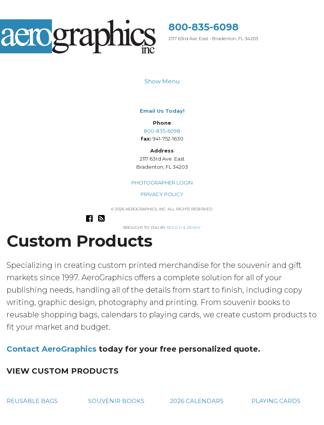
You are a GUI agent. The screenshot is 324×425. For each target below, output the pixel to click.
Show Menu (162, 81)
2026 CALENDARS (197, 401)
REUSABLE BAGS (32, 401)
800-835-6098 (203, 27)
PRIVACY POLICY (162, 194)
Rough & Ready (184, 227)
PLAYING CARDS (275, 401)
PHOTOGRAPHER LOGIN (162, 182)
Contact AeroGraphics (52, 349)
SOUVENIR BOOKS (116, 401)
